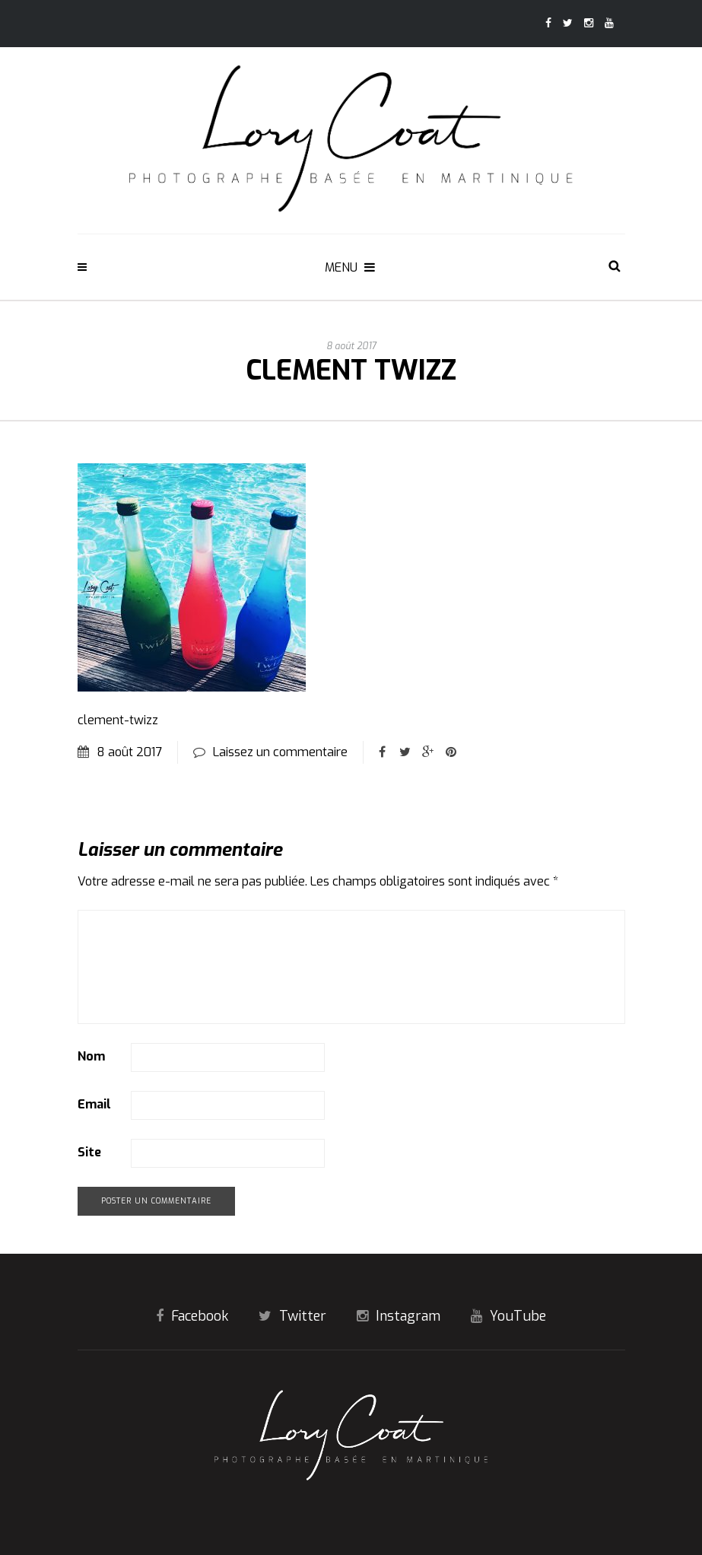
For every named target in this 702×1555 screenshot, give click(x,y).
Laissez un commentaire (280, 752)
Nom (91, 1056)
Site (89, 1152)
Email (94, 1104)
